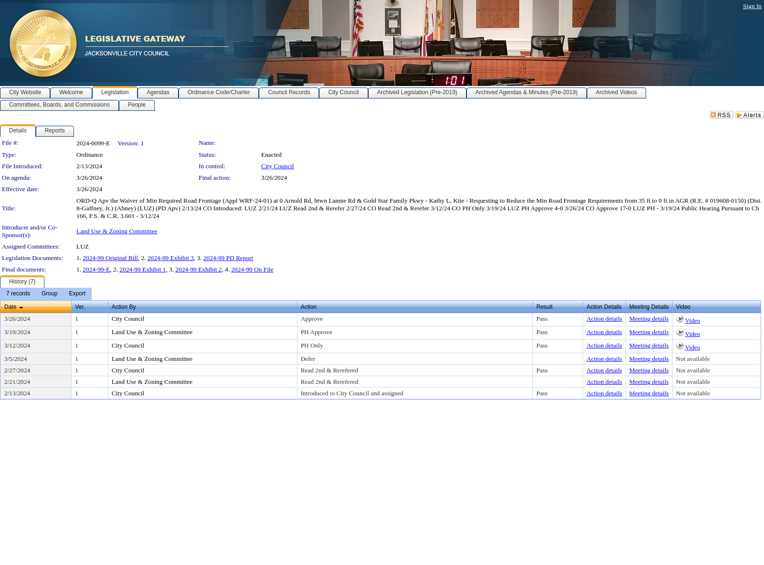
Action (309, 307)
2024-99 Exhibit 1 (142, 269)
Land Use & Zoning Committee (117, 231)
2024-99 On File (252, 269)
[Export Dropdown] (77, 294)
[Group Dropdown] (49, 294)
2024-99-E (96, 269)
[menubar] (46, 294)
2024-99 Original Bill (110, 257)
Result (544, 307)
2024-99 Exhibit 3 (171, 257)
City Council (277, 166)
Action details (604, 318)
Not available (693, 358)
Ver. (80, 307)
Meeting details (649, 318)
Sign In (752, 6)
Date (10, 307)
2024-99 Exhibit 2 (198, 269)
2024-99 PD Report (228, 257)
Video (692, 320)
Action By (124, 307)
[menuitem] (18, 294)
